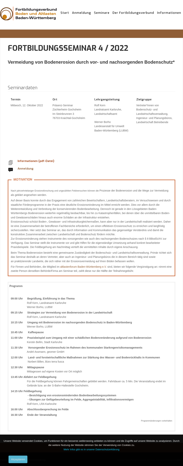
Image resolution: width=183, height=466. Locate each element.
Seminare (101, 13)
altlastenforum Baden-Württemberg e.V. (83, 266)
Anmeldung (81, 13)
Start (64, 13)
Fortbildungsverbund (28, 17)
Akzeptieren (18, 459)
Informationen (169, 13)
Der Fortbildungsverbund (133, 13)
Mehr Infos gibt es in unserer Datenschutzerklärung (91, 449)
